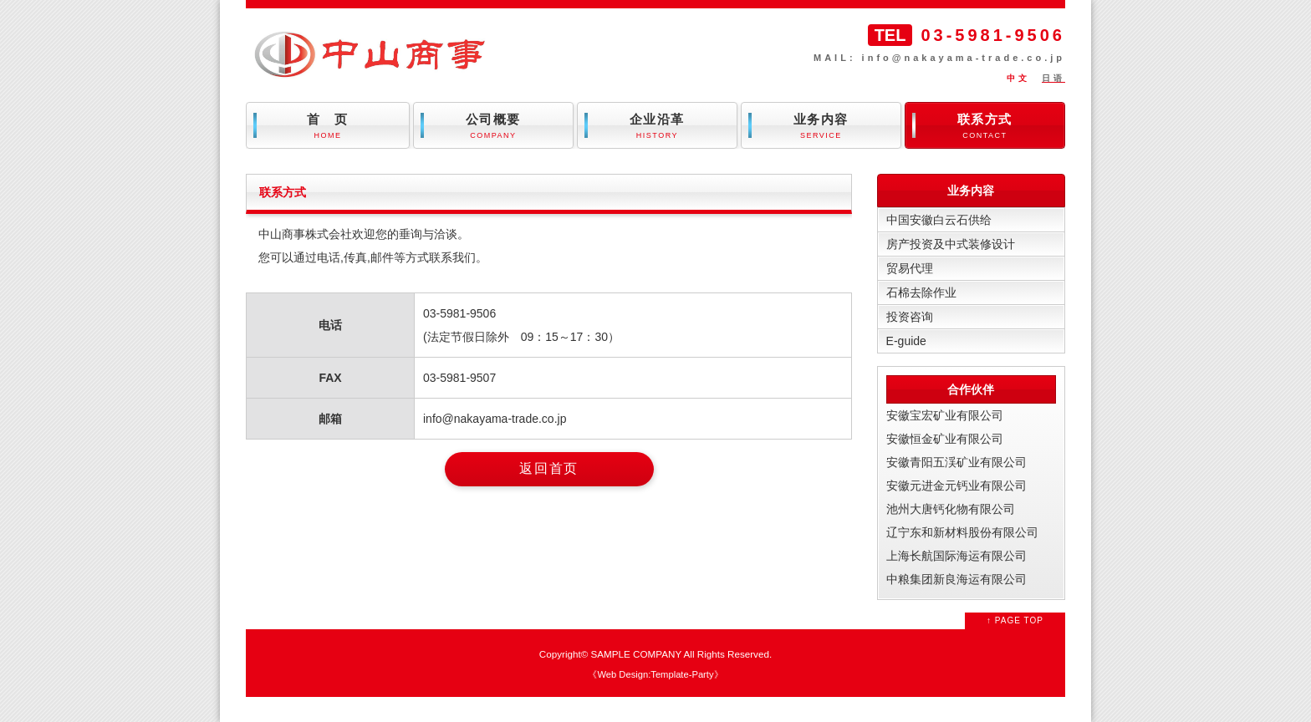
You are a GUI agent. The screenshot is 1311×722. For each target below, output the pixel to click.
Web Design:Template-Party (655, 674)
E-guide (906, 341)
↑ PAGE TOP (1015, 620)
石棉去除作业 (921, 292)
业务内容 (821, 126)
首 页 (328, 126)
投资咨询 (909, 316)
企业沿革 (657, 126)
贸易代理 (909, 268)
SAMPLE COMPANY (636, 653)
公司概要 (493, 126)
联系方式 (984, 126)
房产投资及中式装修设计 (950, 244)
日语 (1053, 78)
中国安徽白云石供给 (939, 219)
